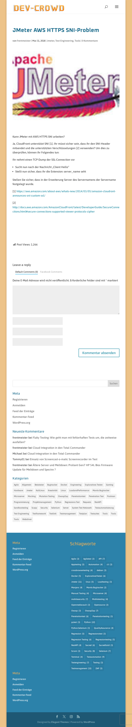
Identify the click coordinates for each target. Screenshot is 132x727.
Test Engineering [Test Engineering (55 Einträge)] (21, 513)
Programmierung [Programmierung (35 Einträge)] (21, 502)
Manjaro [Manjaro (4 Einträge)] (76, 587)
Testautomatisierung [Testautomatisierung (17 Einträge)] (104, 508)
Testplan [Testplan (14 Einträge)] (83, 513)
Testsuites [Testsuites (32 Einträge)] (94, 513)
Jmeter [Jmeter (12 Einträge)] (29, 490)
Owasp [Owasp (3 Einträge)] (76, 611)
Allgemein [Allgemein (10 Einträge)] (26, 485)
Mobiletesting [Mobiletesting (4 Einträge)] (100, 599)
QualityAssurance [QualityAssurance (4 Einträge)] (103, 628)
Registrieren (20, 399)
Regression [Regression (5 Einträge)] (77, 634)
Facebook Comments (51, 271)
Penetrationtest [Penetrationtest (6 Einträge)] (80, 616)
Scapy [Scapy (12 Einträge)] (34, 508)
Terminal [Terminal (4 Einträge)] (77, 657)
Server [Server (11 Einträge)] (66, 508)
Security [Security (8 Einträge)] (89, 651)
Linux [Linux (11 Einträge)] (63, 490)
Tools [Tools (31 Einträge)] (105, 513)
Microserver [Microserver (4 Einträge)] (100, 593)
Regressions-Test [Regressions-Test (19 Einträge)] (72, 502)
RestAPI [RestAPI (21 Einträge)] (98, 502)
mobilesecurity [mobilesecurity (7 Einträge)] (79, 599)
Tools (77, 40)
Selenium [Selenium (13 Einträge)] (55, 508)
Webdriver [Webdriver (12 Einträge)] (27, 519)
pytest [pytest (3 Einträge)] (75, 622)
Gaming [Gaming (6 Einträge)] (109, 485)
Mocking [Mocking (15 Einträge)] (32, 496)
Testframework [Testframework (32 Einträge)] (39, 513)
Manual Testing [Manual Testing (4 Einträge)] (80, 593)
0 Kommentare (90, 40)
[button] (116, 9)
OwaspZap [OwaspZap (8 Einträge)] (63, 496)
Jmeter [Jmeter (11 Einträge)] (76, 582)
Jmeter (50, 40)
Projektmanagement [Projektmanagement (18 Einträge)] (42, 502)
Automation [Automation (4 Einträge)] (96, 564)
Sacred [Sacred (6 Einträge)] (90, 645)
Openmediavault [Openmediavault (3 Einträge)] (80, 605)
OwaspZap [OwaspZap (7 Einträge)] (91, 611)
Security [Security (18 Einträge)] (44, 508)
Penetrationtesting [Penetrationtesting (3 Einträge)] (103, 616)
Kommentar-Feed (23, 416)
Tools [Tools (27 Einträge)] (113, 513)
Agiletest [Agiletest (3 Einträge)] (89, 559)
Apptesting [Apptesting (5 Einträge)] (77, 564)
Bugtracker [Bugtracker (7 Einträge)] (52, 485)
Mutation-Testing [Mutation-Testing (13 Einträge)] (47, 496)
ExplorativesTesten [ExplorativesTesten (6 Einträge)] (95, 576)
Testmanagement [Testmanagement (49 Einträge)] (68, 513)
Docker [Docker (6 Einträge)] (64, 485)
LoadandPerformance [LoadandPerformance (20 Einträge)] (79, 490)
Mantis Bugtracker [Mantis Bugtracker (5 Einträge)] (101, 490)
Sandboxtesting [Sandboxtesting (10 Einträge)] (21, 508)
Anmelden (19, 405)
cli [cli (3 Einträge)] (109, 564)
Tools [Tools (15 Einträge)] (16, 519)
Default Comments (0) (26, 271)
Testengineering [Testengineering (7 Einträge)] (80, 663)
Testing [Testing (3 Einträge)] (98, 663)
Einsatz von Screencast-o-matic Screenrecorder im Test (63, 459)
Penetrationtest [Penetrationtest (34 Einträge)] (78, 496)
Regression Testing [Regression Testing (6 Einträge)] (81, 639)
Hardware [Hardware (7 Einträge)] (18, 490)
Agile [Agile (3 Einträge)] (75, 559)
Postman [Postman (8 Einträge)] (111, 496)
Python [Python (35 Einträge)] (58, 502)
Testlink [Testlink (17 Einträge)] (52, 513)
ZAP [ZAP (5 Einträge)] (99, 668)
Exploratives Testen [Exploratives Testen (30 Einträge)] (94, 485)
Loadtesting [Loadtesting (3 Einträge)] (105, 582)
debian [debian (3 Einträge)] (101, 570)
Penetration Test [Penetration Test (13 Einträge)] (96, 496)
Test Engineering (64, 40)
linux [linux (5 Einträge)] (90, 582)
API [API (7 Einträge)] (102, 559)
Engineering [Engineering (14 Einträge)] (75, 485)
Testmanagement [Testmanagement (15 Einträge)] (81, 668)
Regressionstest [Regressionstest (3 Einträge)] (97, 634)
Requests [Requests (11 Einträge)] (87, 502)
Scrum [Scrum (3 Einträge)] (75, 651)
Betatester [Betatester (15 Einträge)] (39, 485)
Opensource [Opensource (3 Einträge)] (101, 605)
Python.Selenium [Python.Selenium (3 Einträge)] (80, 628)
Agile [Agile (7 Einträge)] (16, 485)
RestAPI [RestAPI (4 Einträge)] (76, 645)
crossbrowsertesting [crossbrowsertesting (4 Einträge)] (82, 570)
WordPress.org (21, 422)
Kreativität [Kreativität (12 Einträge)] (52, 490)
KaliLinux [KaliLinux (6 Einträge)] (40, 490)
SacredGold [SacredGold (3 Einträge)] (106, 645)
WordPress (89, 722)
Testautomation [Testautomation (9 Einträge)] (95, 657)
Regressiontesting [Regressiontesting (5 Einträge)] (105, 639)
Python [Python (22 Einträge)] (89, 622)
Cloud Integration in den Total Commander (59, 447)
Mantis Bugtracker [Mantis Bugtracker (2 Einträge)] (96, 587)
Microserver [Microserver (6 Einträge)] (19, 496)
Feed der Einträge (23, 411)
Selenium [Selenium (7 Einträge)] (105, 651)
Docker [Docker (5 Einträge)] (76, 576)
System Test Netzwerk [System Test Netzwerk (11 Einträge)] (82, 508)
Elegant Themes (60, 722)
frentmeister (24, 40)
